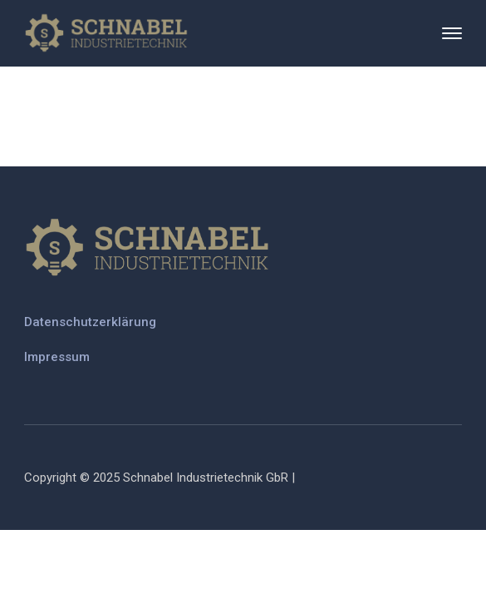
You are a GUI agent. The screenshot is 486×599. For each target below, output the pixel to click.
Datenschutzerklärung (90, 321)
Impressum (57, 356)
